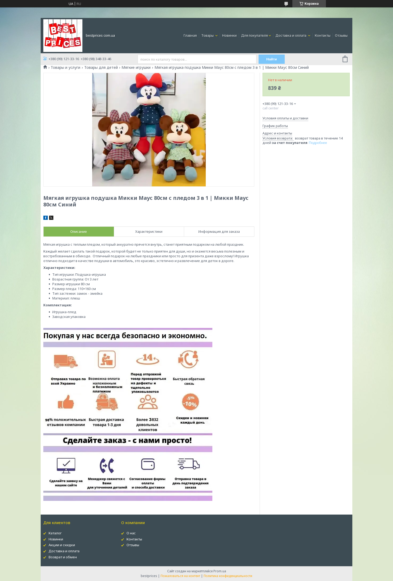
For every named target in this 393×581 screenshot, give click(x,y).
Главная (190, 35)
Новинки (229, 35)
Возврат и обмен (63, 557)
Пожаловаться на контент (180, 576)
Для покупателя (254, 35)
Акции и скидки (62, 545)
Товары (207, 35)
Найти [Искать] (271, 59)
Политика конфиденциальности (228, 576)
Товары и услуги (65, 67)
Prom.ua (219, 571)
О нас (131, 533)
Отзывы (341, 35)
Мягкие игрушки (136, 67)
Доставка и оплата (291, 35)
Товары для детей (101, 67)
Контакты (322, 35)
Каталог (55, 533)
